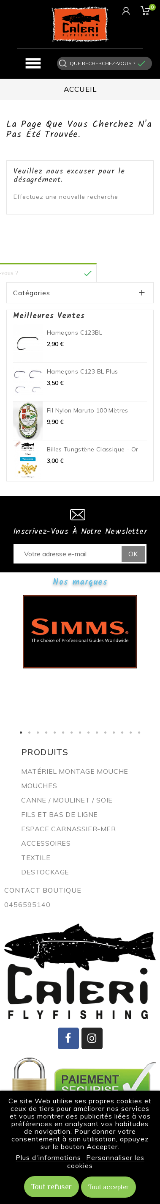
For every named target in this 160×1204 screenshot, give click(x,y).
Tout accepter (108, 1187)
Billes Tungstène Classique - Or (92, 449)
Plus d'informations (49, 1157)
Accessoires (46, 843)
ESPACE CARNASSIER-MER (68, 829)
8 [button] (80, 732)
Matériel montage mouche (74, 771)
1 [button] (21, 732)
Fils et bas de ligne (59, 814)
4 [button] (46, 732)
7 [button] (72, 732)
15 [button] (139, 732)
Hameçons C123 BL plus (82, 371)
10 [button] (97, 732)
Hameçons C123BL (74, 332)
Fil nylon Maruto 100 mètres (87, 410)
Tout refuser (51, 1186)
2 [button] (29, 732)
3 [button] (38, 732)
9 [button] (88, 732)
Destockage (45, 872)
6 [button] (63, 732)
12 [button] (114, 732)
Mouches (39, 785)
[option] (80, 631)
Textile (35, 857)
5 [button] (55, 732)
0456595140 (27, 904)
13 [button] (122, 732)
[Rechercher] (102, 63)
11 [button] (105, 732)
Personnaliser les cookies (105, 1161)
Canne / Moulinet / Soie (67, 800)
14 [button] (131, 732)
